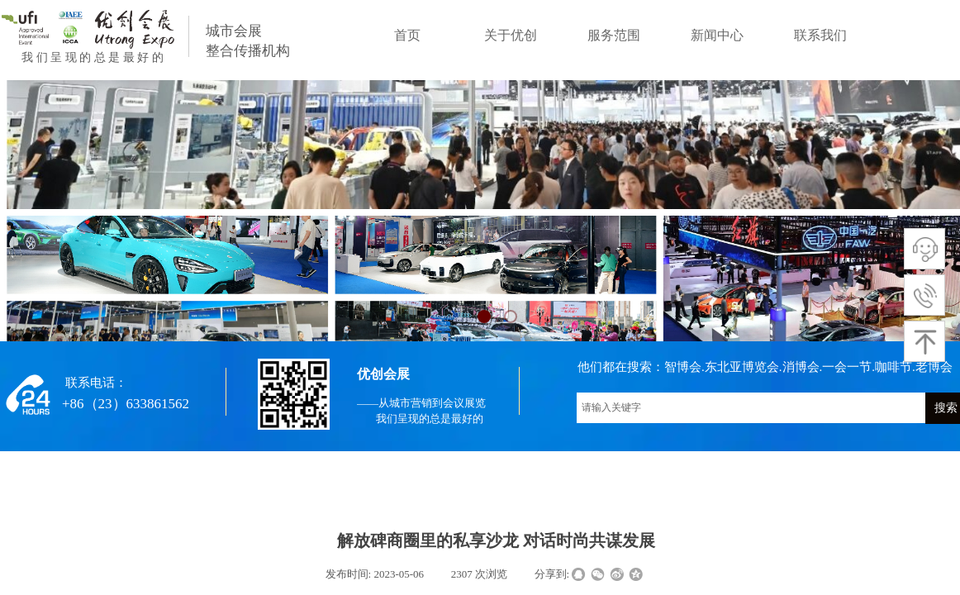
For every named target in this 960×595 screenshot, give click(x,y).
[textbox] (751, 408)
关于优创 (510, 35)
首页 (407, 35)
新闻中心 (717, 35)
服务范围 (613, 35)
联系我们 (820, 35)
